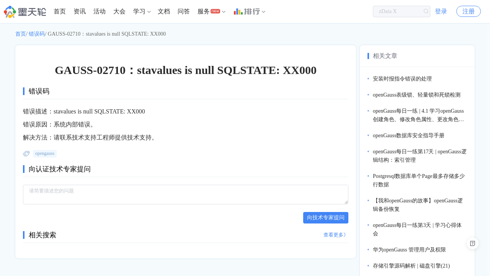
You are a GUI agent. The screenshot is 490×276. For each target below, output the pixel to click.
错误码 (37, 34)
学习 (139, 11)
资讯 (80, 11)
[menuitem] (60, 11)
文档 (164, 11)
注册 (468, 11)
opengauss (44, 153)
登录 (441, 11)
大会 (119, 11)
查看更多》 (335, 235)
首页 (60, 11)
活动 (99, 11)
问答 (184, 11)
